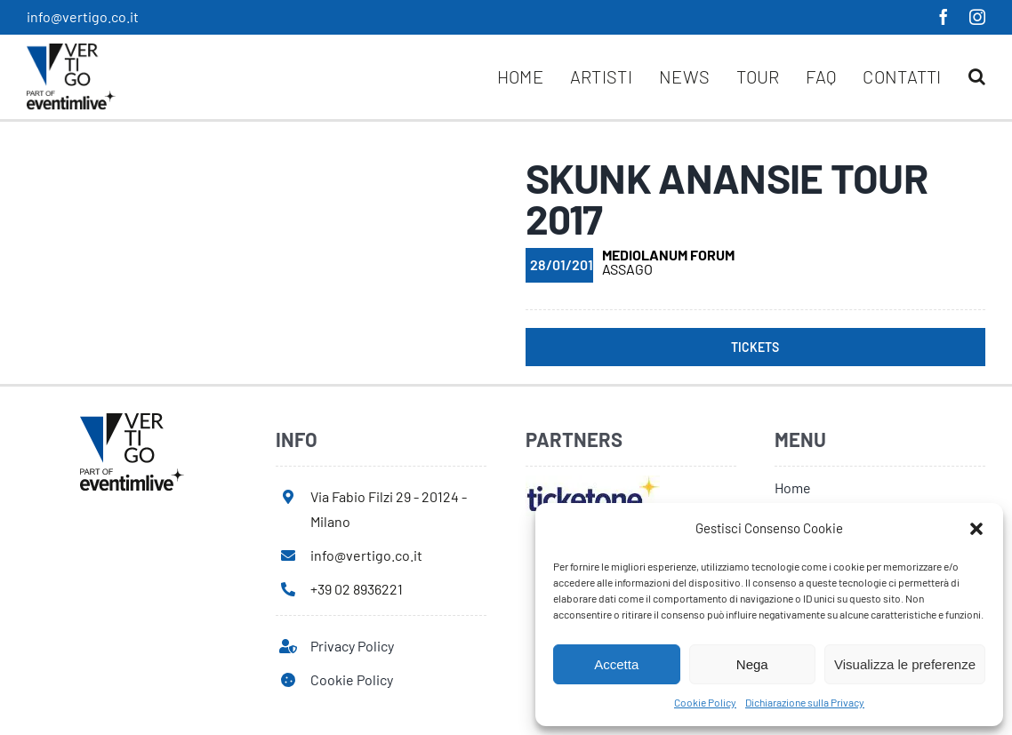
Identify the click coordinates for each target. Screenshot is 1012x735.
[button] (976, 529)
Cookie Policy (705, 702)
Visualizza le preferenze (905, 664)
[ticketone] (593, 482)
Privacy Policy (352, 645)
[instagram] (977, 17)
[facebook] (944, 17)
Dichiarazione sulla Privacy (804, 702)
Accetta (616, 664)
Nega (752, 664)
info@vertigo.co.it (83, 16)
